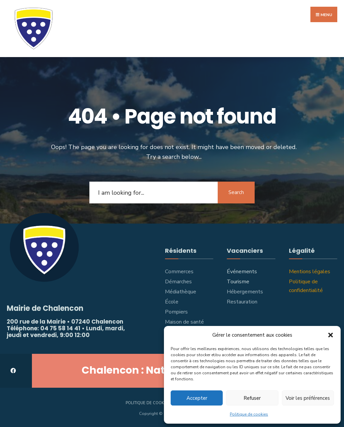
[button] (330, 335)
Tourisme (238, 281)
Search (236, 192)
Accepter (196, 398)
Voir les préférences (308, 398)
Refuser (252, 398)
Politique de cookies (249, 414)
